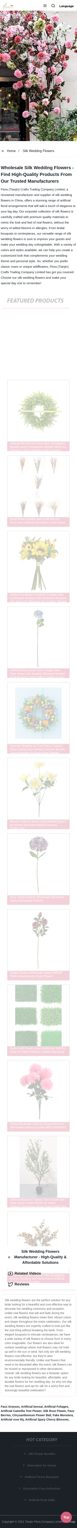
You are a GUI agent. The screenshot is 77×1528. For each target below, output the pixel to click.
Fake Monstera (63, 1415)
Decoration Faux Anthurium (42, 1488)
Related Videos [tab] (24, 1273)
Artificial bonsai (32, 1406)
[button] (45, 6)
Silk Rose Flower (54, 1411)
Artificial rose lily (12, 1419)
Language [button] (66, 6)
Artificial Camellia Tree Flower (21, 1411)
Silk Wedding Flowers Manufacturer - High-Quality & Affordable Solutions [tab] (37, 1257)
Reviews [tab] (18, 1284)
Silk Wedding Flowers (38, 151)
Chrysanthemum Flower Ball (31, 1415)
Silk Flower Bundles (42, 1453)
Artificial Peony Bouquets (42, 1477)
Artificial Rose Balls (42, 1500)
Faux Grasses (10, 1406)
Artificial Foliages (56, 1406)
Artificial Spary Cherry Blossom (47, 1419)
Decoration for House (42, 1465)
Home (11, 151)
